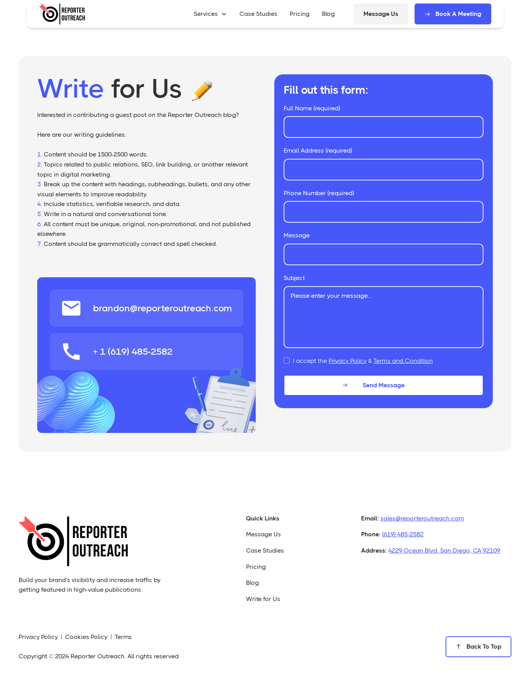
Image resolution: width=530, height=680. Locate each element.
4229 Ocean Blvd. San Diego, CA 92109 (444, 550)
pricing (300, 13)
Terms (123, 637)
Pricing (256, 566)
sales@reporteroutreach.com (422, 518)
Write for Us (263, 599)
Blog (252, 582)
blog (328, 13)
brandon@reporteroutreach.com (162, 308)
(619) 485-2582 (402, 534)
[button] (210, 14)
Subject (294, 278)
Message (297, 235)
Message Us (380, 13)
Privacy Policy (348, 360)
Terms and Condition (403, 360)
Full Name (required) (312, 108)
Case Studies (265, 550)
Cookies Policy (86, 637)
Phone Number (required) (319, 193)
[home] (62, 14)
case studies (258, 13)
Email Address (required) (318, 150)
